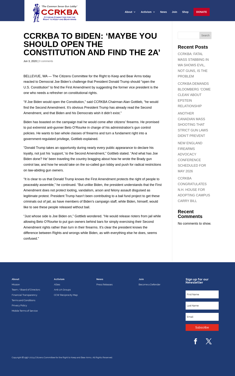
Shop (185, 12)
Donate (201, 11)
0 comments (46, 61)
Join (174, 12)
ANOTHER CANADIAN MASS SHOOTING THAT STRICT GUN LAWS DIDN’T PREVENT (193, 125)
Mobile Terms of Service (25, 310)
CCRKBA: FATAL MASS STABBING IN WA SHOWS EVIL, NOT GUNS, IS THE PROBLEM (193, 65)
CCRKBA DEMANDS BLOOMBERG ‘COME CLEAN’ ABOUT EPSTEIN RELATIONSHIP (194, 95)
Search (205, 35)
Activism (146, 12)
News (163, 12)
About (128, 12)
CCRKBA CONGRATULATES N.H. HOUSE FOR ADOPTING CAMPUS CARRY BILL (194, 190)
